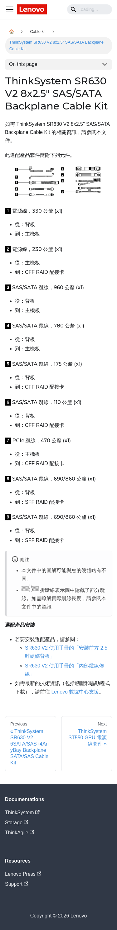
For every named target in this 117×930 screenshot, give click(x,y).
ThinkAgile (19, 832)
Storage (16, 822)
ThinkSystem (22, 812)
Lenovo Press (23, 874)
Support (16, 884)
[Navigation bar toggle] (9, 9)
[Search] (89, 9)
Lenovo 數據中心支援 (75, 691)
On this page (23, 64)
